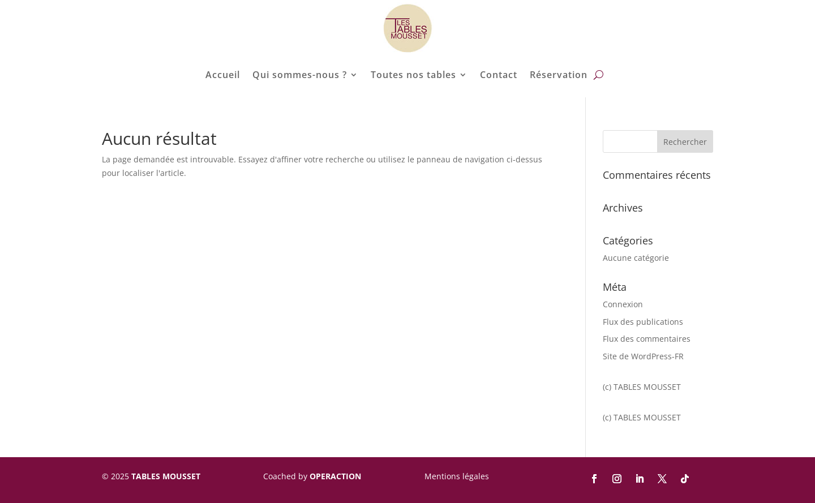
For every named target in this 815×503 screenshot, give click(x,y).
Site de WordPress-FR (643, 356)
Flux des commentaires (646, 338)
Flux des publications (643, 321)
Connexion (623, 304)
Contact (498, 74)
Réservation (558, 74)
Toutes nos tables (413, 74)
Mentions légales (456, 476)
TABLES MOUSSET (165, 476)
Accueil (222, 74)
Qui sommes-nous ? (299, 74)
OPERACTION (335, 476)
